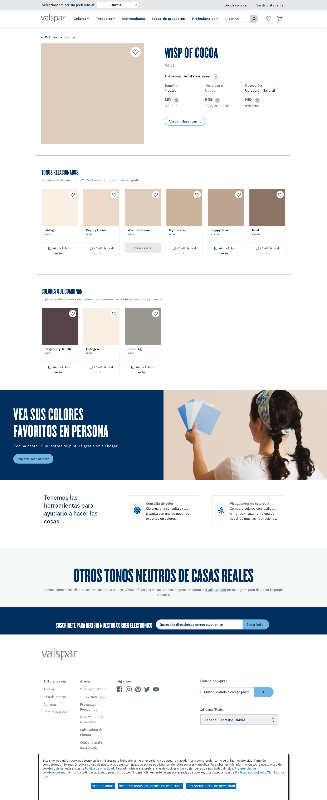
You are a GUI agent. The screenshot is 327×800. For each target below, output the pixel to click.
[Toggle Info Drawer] (216, 76)
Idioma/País (211, 709)
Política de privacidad (99, 768)
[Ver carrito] (279, 18)
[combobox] (238, 19)
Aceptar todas (102, 786)
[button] (176, 100)
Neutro (170, 90)
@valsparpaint (215, 590)
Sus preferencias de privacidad (211, 786)
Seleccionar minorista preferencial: (68, 5)
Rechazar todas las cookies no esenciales (150, 786)
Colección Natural (260, 90)
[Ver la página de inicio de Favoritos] (268, 18)
